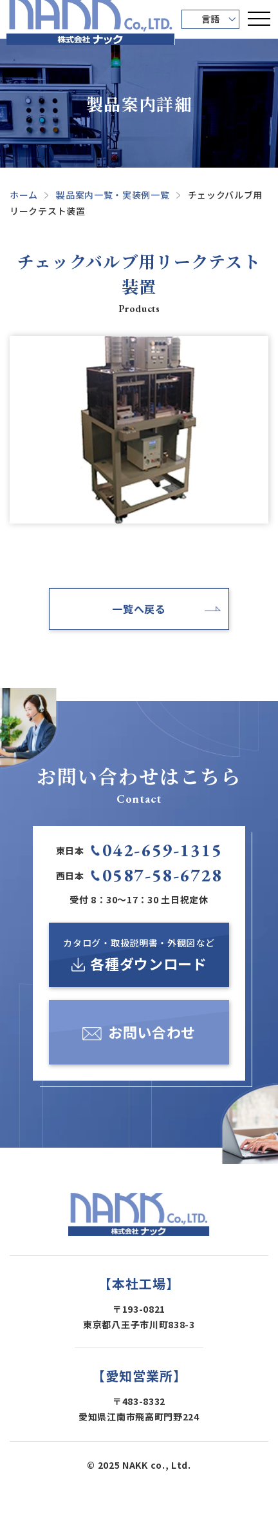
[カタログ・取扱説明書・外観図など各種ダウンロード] (139, 955)
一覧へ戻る (139, 608)
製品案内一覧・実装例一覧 (112, 194)
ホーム (24, 194)
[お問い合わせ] (139, 1032)
